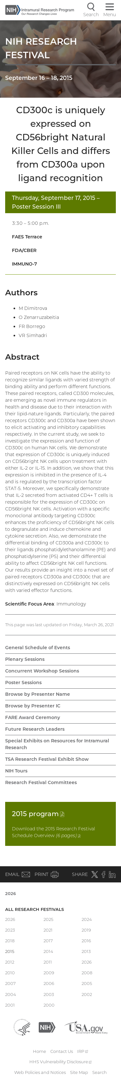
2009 (49, 972)
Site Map (79, 1072)
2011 (48, 962)
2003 (49, 994)
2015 (38, 814)
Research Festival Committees (41, 782)
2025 (48, 919)
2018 (10, 940)
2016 (86, 940)
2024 (87, 919)
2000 (49, 1005)
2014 (48, 951)
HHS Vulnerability (60, 1061)
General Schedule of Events (37, 647)
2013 (86, 951)
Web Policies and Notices (40, 1072)
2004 (10, 994)
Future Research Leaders (35, 729)
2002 (87, 994)
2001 (10, 1005)
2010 (10, 972)
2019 (86, 930)
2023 (10, 930)
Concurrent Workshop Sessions (42, 671)
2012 (9, 962)
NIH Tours (16, 771)
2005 (87, 983)
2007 (10, 983)
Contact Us (61, 1051)
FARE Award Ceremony (32, 717)
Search (99, 1072)
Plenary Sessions (25, 659)
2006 (49, 983)
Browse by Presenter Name (37, 694)
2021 (48, 930)
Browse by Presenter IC (32, 706)
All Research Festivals (34, 909)
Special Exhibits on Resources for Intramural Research (57, 744)
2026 (10, 893)
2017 (48, 940)
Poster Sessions (23, 682)
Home (39, 1051)
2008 (87, 972)
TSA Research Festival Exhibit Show (47, 759)
